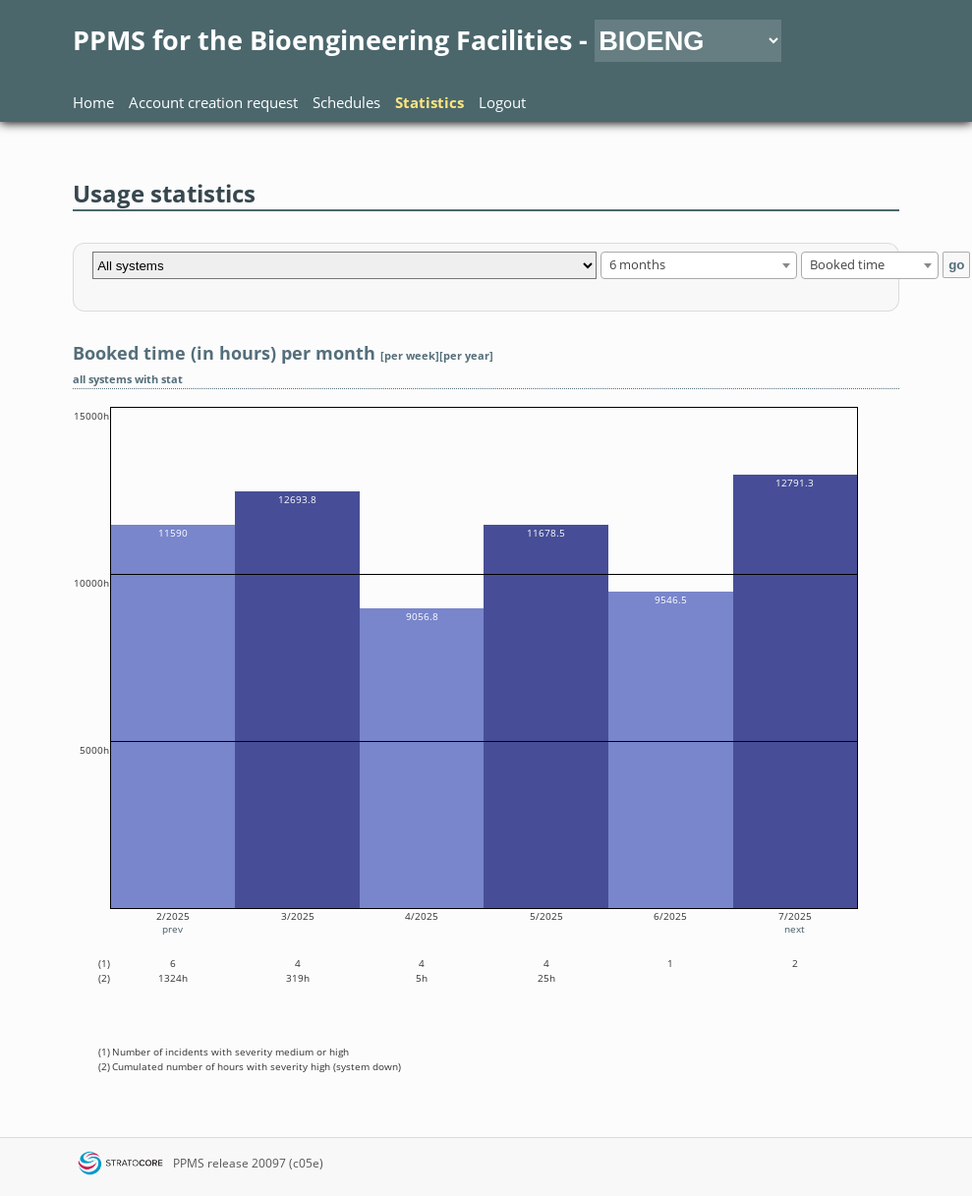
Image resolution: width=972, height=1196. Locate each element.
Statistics (429, 102)
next (794, 929)
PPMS (188, 1163)
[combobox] (698, 265)
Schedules (346, 102)
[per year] (466, 356)
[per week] (409, 356)
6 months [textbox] (637, 264)
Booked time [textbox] (847, 264)
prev (172, 929)
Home (93, 102)
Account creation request (213, 102)
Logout (502, 102)
